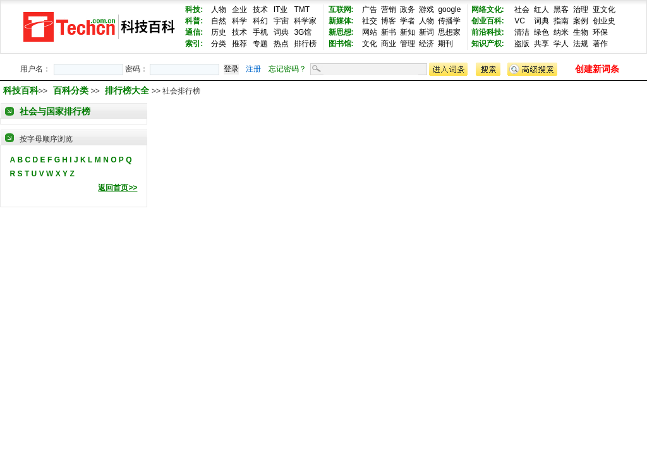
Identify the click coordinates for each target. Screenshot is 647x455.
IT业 (281, 9)
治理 (580, 9)
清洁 (521, 32)
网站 (369, 32)
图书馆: (341, 43)
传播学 (449, 20)
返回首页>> (117, 187)
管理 (407, 43)
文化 (369, 43)
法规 (580, 43)
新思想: (341, 32)
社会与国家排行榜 (55, 111)
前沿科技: (487, 32)
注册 (253, 68)
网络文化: (487, 9)
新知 (407, 32)
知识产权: (487, 43)
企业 (239, 9)
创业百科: (487, 20)
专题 (260, 43)
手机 (260, 32)
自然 (218, 20)
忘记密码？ (287, 68)
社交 (369, 20)
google (449, 9)
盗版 (521, 43)
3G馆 (302, 32)
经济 (426, 43)
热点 (281, 43)
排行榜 (305, 43)
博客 (388, 20)
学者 (407, 20)
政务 (407, 9)
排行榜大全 (128, 90)
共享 (541, 43)
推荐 (239, 43)
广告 (369, 9)
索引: (194, 43)
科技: (194, 9)
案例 (580, 20)
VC (519, 20)
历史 (218, 32)
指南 (561, 20)
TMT (302, 9)
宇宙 (281, 20)
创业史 (604, 20)
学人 (561, 43)
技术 (260, 9)
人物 (218, 9)
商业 (388, 43)
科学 (239, 20)
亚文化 (604, 9)
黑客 (561, 9)
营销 (388, 9)
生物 (580, 32)
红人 (541, 9)
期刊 (445, 43)
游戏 (426, 9)
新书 (388, 32)
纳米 (561, 32)
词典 (281, 32)
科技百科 (21, 90)
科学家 (305, 20)
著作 (600, 43)
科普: (194, 20)
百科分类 (71, 90)
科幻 (260, 20)
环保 (600, 32)
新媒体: (341, 20)
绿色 (541, 32)
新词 (426, 32)
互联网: (341, 9)
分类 (218, 43)
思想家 (449, 32)
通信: (194, 32)
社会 (521, 9)
